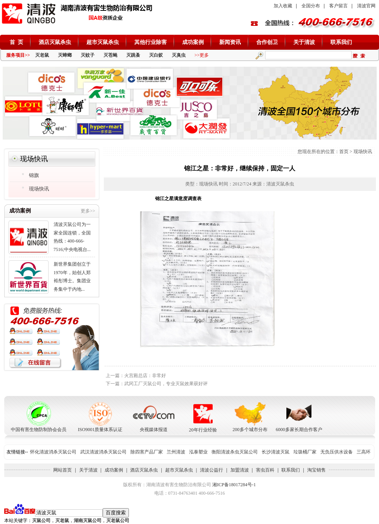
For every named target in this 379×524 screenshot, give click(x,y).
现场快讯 (363, 151)
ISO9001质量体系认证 (100, 429)
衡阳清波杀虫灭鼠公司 (234, 452)
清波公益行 (211, 470)
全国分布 (310, 5)
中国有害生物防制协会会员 (38, 429)
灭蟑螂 (65, 55)
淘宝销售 (316, 470)
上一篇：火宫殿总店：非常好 (136, 375)
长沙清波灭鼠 (275, 452)
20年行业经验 (203, 430)
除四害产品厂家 (146, 452)
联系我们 (341, 42)
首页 (344, 151)
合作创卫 (267, 42)
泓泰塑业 (198, 452)
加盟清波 (239, 470)
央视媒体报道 (154, 429)
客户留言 (338, 5)
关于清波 (304, 42)
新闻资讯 (230, 42)
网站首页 (62, 470)
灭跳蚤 (133, 55)
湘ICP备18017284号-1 (234, 484)
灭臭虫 (179, 55)
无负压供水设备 (336, 452)
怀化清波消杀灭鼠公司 (53, 452)
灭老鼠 (42, 55)
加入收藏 (283, 5)
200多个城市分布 (250, 429)
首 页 (16, 42)
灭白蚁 (156, 55)
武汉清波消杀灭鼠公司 (103, 452)
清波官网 (366, 5)
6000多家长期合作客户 (299, 429)
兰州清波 (176, 452)
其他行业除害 (150, 42)
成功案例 (193, 42)
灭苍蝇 (110, 55)
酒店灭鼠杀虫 (55, 42)
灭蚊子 (88, 55)
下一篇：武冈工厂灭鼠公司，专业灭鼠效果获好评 (157, 383)
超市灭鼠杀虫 (102, 42)
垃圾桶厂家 (304, 452)
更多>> (88, 211)
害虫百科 (265, 470)
